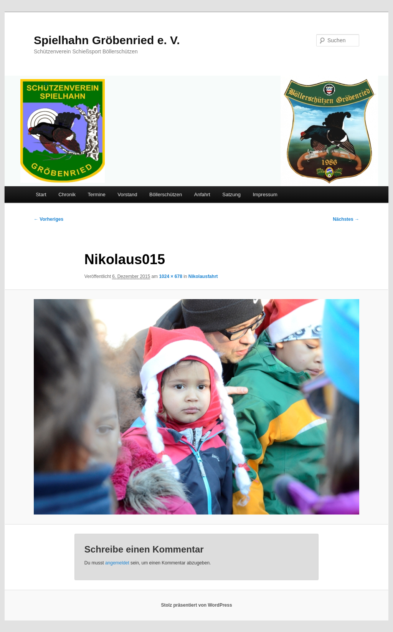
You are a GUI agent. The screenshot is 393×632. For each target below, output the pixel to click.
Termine (96, 194)
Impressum (265, 194)
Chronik (67, 194)
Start (41, 194)
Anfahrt (202, 194)
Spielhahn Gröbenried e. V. (107, 40)
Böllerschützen (165, 194)
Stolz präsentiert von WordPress (196, 605)
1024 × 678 (170, 276)
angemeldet (117, 563)
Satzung (231, 194)
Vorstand (127, 194)
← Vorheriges (48, 219)
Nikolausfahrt (203, 276)
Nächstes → (346, 219)
